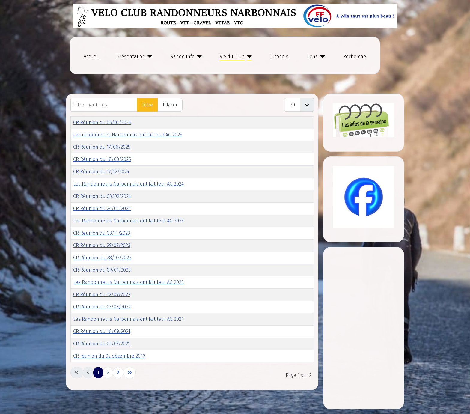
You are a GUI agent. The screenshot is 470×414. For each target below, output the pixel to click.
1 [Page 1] (98, 372)
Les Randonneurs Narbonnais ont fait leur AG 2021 (128, 319)
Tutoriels (279, 56)
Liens (312, 56)
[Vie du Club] (248, 56)
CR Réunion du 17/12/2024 (101, 171)
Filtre (147, 105)
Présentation (131, 56)
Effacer (170, 105)
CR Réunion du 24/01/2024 (102, 208)
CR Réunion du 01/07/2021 (101, 344)
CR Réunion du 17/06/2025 (101, 147)
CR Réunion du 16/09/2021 (101, 331)
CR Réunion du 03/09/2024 (102, 196)
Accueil (91, 56)
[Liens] (321, 56)
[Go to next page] (118, 372)
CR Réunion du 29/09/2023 (101, 245)
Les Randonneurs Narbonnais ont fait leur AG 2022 (128, 282)
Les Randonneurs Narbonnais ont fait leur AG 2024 (128, 184)
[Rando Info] (198, 56)
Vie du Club (232, 56)
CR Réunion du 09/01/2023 (102, 270)
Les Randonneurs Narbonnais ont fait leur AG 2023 (128, 221)
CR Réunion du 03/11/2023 (101, 233)
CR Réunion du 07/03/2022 (102, 307)
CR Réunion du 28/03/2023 (102, 258)
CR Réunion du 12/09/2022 (101, 294)
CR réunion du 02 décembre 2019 (109, 356)
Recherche (354, 56)
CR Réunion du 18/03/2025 (102, 159)
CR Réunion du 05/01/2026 (102, 122)
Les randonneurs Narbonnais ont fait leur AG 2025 (127, 135)
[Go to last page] (129, 372)
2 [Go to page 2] (108, 372)
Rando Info (182, 56)
